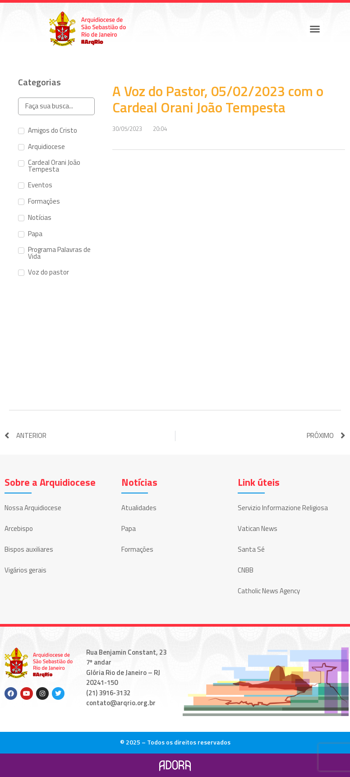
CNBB (245, 570)
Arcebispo (19, 528)
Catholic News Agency (269, 591)
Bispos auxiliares (29, 549)
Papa (128, 528)
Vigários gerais (25, 570)
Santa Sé (251, 549)
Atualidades (139, 507)
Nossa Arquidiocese (33, 507)
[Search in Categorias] (56, 106)
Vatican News (257, 528)
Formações (137, 549)
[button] (315, 29)
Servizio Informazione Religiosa (283, 507)
